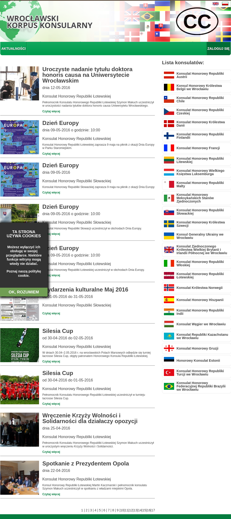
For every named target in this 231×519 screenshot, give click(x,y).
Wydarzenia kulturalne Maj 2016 (85, 289)
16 (148, 510)
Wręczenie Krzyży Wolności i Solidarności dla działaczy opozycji (90, 418)
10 (122, 510)
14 (140, 510)
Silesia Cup (57, 331)
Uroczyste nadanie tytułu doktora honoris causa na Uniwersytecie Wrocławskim (87, 75)
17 (153, 510)
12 (131, 510)
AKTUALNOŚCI (13, 48)
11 (126, 510)
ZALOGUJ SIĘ (218, 48)
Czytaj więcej (51, 111)
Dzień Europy (60, 123)
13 (135, 510)
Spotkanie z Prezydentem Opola (85, 463)
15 (144, 510)
